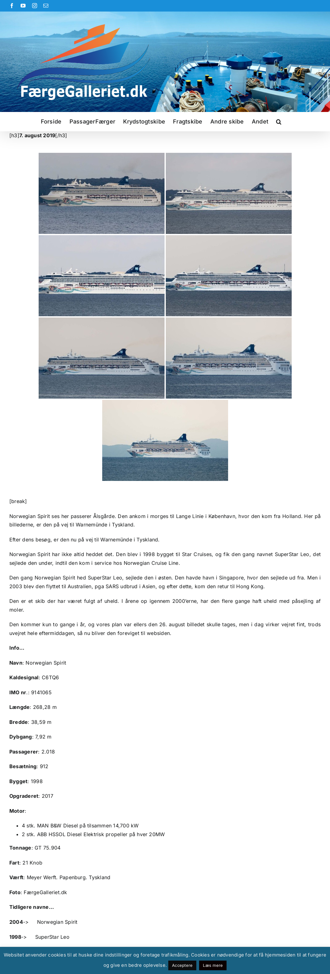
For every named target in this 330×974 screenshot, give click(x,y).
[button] (278, 121)
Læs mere (213, 965)
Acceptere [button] (182, 965)
